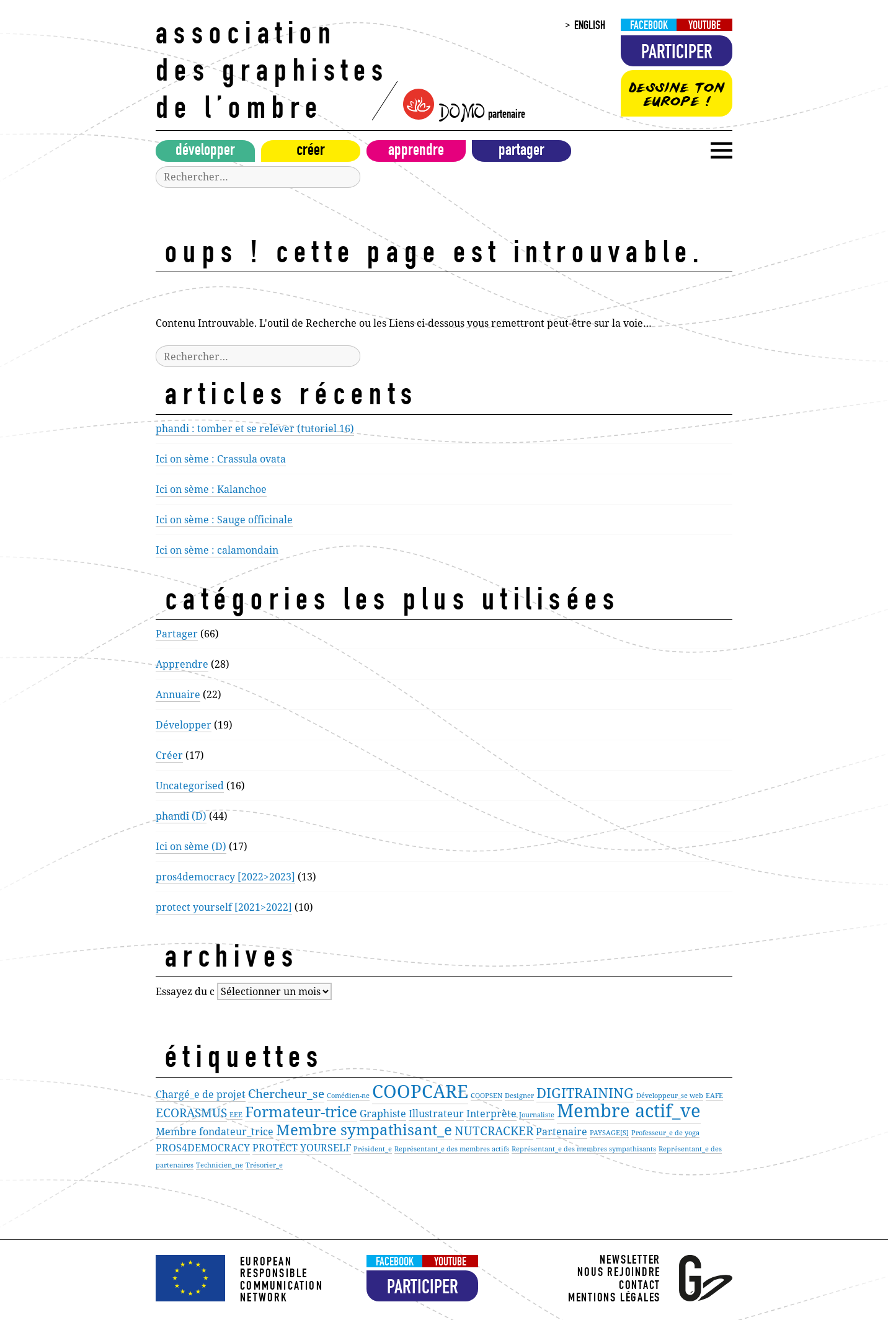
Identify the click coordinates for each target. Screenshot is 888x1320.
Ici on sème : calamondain (217, 550)
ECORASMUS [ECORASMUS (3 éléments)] (191, 1112)
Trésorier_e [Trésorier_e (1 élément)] (264, 1165)
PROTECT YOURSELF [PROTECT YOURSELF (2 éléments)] (301, 1147)
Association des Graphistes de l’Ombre (272, 74)
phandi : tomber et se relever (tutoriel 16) (255, 428)
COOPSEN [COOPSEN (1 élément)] (486, 1095)
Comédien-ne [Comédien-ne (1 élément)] (348, 1095)
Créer (310, 151)
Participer (677, 54)
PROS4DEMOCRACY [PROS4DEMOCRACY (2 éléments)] (203, 1147)
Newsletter (630, 1261)
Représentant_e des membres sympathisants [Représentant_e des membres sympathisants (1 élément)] (584, 1149)
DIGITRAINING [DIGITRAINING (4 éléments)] (585, 1092)
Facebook (649, 26)
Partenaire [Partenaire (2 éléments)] (561, 1131)
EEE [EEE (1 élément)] (235, 1114)
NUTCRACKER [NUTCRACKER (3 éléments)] (494, 1130)
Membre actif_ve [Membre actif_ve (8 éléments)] (629, 1110)
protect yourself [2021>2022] (224, 907)
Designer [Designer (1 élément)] (519, 1095)
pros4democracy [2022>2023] (225, 877)
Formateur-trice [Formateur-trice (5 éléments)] (301, 1111)
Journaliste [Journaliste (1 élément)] (536, 1114)
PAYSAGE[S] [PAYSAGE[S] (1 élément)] (609, 1132)
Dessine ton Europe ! (676, 94)
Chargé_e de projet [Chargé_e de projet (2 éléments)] (201, 1094)
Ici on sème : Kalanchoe (211, 489)
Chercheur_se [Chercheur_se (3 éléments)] (286, 1093)
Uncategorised (190, 785)
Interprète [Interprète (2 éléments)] (491, 1113)
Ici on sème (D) (191, 846)
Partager (521, 151)
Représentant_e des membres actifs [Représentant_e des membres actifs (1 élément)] (451, 1149)
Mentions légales (614, 1299)
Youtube (704, 26)
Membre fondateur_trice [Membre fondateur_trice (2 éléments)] (214, 1131)
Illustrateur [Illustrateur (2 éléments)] (436, 1113)
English (589, 26)
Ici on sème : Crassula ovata (221, 459)
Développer (205, 151)
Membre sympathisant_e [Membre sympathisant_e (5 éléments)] (364, 1129)
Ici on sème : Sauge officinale (224, 519)
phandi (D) (181, 816)
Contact (639, 1287)
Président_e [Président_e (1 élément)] (372, 1149)
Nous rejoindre (618, 1274)
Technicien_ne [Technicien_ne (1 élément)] (219, 1165)
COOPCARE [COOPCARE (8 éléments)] (420, 1091)
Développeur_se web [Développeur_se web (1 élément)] (669, 1095)
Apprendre (416, 151)
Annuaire (178, 694)
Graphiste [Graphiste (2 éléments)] (383, 1113)
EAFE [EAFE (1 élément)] (714, 1095)
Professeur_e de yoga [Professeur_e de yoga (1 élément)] (665, 1132)
